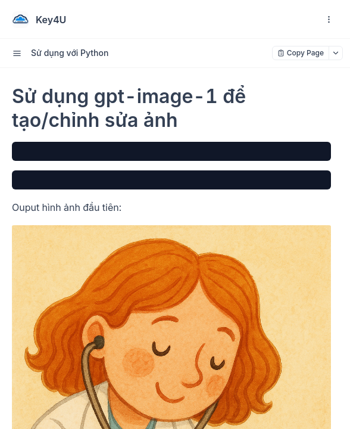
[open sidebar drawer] (16, 53)
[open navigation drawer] (328, 19)
